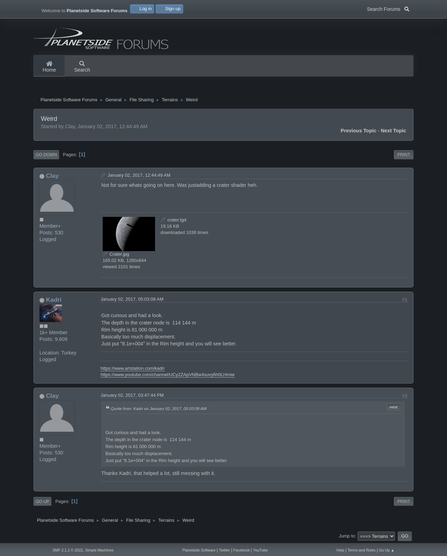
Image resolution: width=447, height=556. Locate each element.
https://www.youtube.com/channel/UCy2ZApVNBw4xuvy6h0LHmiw (168, 375)
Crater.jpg (116, 254)
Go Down (46, 155)
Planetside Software (198, 550)
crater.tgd (173, 219)
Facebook (241, 550)
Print (403, 155)
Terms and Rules (361, 550)
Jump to (347, 536)
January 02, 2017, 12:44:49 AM (139, 175)
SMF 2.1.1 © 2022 (67, 550)
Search (82, 67)
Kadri (53, 299)
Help (340, 550)
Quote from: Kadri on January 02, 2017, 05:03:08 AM (158, 409)
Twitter (224, 550)
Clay (52, 175)
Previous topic (358, 131)
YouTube (260, 550)
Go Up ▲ (386, 550)
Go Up (42, 501)
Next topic (393, 131)
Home (49, 67)
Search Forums (388, 8)
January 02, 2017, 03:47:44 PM (132, 395)
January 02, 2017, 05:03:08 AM (132, 299)
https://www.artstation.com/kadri (132, 368)
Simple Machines (99, 550)
